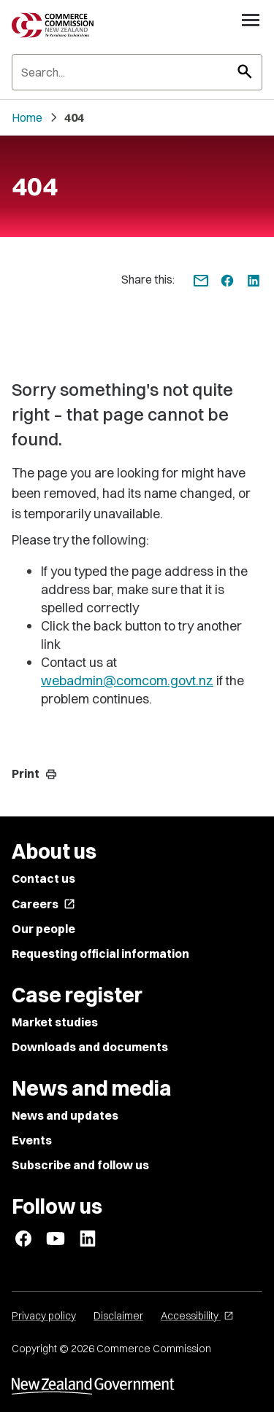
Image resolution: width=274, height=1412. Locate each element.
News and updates (65, 1115)
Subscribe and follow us (80, 1165)
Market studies (55, 1022)
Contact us (43, 878)
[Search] (137, 72)
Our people (43, 928)
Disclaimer (118, 1315)
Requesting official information (100, 953)
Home (27, 117)
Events (32, 1140)
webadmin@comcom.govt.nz (127, 680)
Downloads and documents (90, 1047)
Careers (43, 904)
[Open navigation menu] (250, 19)
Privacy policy (44, 1315)
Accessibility (197, 1315)
